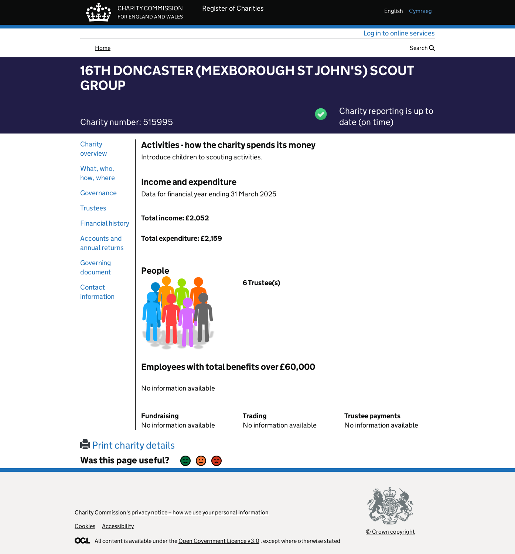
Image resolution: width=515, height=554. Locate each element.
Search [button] (422, 47)
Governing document (95, 267)
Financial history (104, 223)
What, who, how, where (97, 173)
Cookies (85, 526)
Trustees (93, 208)
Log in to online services (399, 33)
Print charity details (127, 445)
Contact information (97, 292)
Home (102, 47)
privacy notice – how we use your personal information (200, 512)
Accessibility (118, 526)
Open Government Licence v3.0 (218, 540)
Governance (98, 193)
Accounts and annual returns (102, 243)
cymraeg (420, 10)
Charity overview (93, 149)
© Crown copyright (390, 531)
